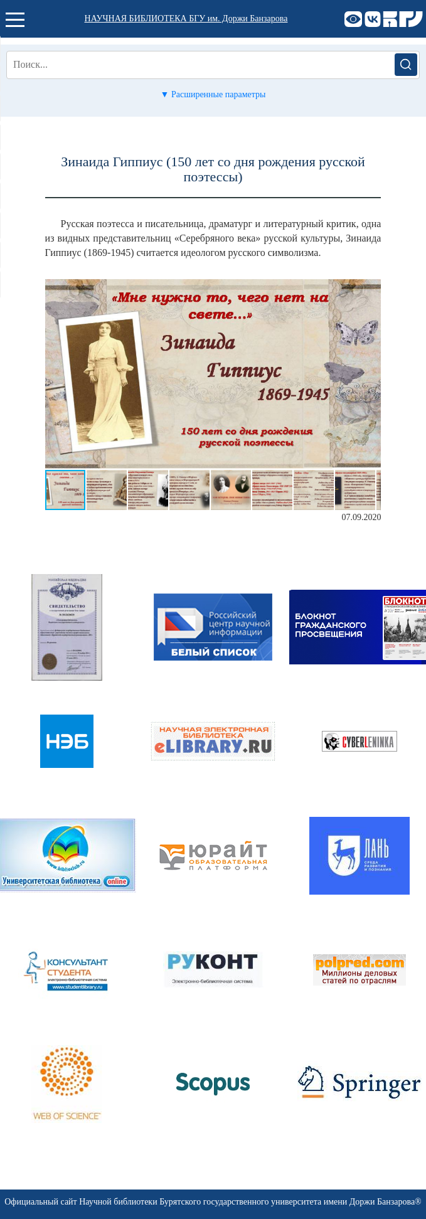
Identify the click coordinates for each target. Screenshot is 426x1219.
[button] (369, 290)
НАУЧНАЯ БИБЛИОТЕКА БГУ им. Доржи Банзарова (186, 18)
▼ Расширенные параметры (213, 94)
